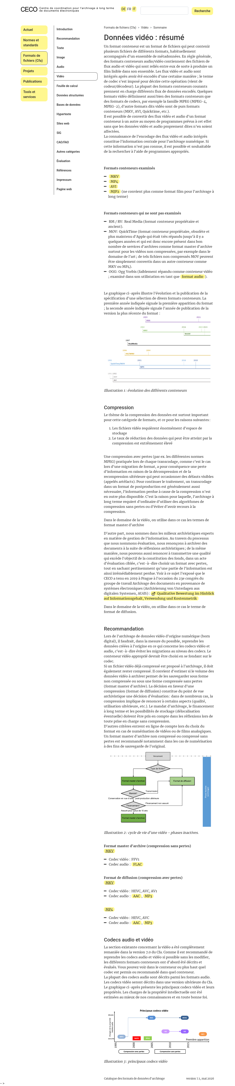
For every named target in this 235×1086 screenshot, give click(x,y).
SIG (59, 133)
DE (124, 9)
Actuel (28, 30)
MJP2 (115, 191)
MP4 (114, 181)
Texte (60, 48)
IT (134, 9)
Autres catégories (68, 151)
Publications (32, 81)
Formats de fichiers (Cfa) (33, 58)
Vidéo (60, 76)
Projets (28, 71)
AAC (136, 896)
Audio (60, 66)
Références (64, 170)
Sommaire (160, 27)
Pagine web (64, 189)
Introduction (64, 29)
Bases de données (68, 104)
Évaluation (63, 161)
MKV (115, 176)
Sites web (63, 123)
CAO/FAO (63, 142)
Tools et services (29, 94)
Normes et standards (31, 42)
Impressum (64, 179)
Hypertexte (64, 114)
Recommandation (68, 38)
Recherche (202, 11)
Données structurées (70, 95)
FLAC (137, 864)
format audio (192, 276)
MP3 (148, 896)
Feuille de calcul (67, 86)
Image (61, 57)
